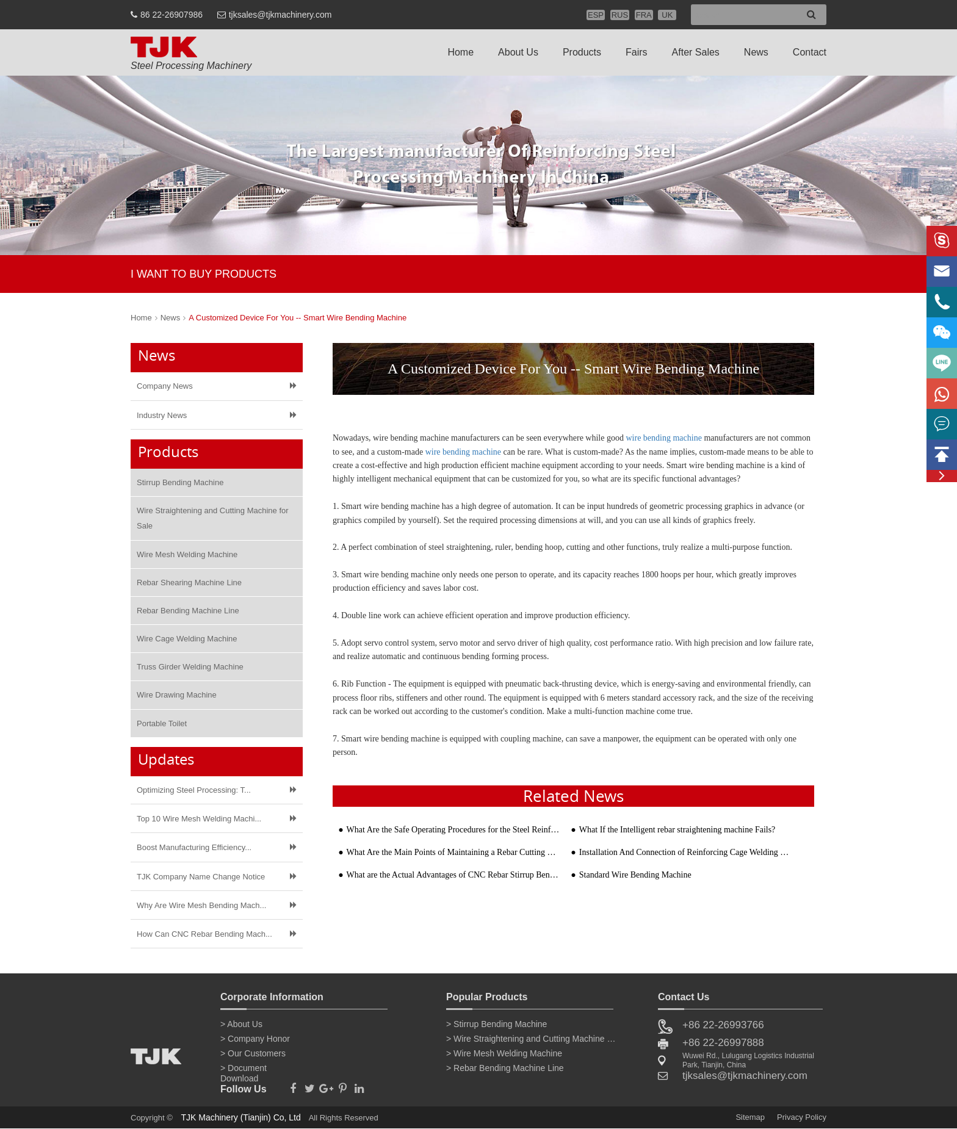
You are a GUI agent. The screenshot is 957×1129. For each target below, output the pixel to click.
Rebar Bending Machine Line (188, 610)
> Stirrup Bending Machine (496, 1024)
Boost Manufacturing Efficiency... (194, 847)
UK (667, 15)
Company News (165, 386)
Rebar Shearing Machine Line (189, 582)
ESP (596, 15)
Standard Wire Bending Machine (635, 874)
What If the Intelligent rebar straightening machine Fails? (677, 829)
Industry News (162, 415)
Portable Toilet (162, 723)
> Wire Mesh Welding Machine (504, 1053)
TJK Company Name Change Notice (201, 876)
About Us (518, 52)
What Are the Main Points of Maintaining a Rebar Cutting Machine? (453, 852)
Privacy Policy (801, 1117)
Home (460, 52)
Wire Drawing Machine (177, 694)
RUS (620, 15)
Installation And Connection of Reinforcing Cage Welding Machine (685, 852)
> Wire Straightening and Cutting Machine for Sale (531, 1039)
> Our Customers (253, 1053)
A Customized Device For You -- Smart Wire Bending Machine (297, 317)
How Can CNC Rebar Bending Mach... (204, 934)
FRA (644, 15)
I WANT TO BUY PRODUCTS (203, 274)
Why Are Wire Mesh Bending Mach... (201, 905)
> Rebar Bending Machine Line (505, 1068)
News (756, 52)
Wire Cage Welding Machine (187, 638)
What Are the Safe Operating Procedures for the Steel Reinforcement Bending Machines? (453, 829)
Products (582, 52)
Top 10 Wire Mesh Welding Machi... (199, 818)
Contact (809, 52)
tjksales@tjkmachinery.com (280, 15)
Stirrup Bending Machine (180, 482)
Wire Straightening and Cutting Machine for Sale (213, 518)
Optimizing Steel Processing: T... (194, 790)
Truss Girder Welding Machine (190, 666)
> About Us (241, 1024)
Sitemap (750, 1117)
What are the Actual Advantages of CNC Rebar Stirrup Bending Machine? (453, 874)
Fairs (637, 52)
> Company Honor (255, 1039)
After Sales (696, 52)
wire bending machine (663, 437)
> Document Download (243, 1070)
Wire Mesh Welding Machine (187, 554)
